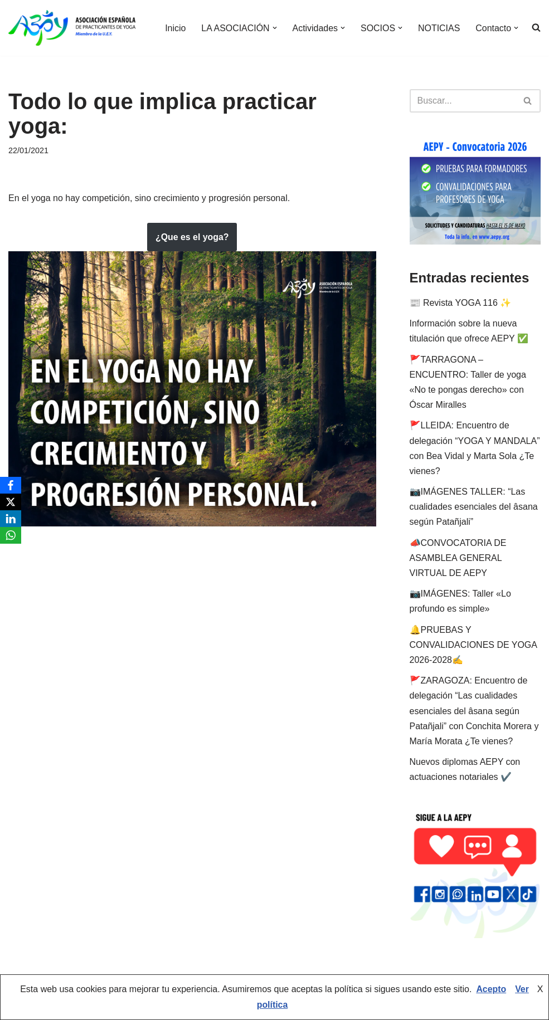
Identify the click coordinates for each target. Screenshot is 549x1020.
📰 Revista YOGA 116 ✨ (461, 303)
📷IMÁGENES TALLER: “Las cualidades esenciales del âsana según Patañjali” (474, 506)
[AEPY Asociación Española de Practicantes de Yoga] (71, 28)
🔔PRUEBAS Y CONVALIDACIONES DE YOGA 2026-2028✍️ (473, 645)
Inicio (174, 28)
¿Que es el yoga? (192, 237)
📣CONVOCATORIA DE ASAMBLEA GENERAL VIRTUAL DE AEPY (458, 558)
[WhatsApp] (10, 535)
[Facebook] (10, 485)
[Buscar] (463, 101)
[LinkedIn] (10, 518)
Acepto (491, 990)
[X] (10, 502)
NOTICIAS (438, 28)
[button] (273, 28)
